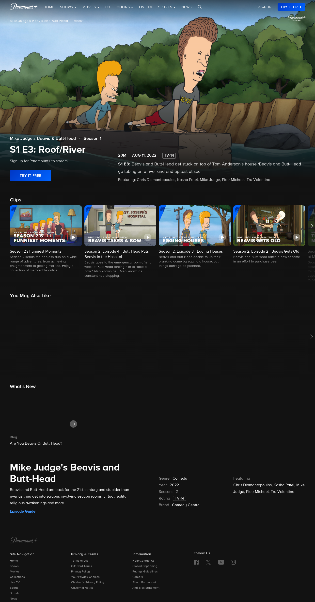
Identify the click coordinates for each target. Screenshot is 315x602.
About (78, 21)
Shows (14, 566)
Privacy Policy (80, 571)
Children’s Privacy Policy (87, 582)
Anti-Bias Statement (145, 587)
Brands (14, 593)
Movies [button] (89, 7)
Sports (14, 587)
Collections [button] (118, 7)
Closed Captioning (144, 566)
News (186, 7)
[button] (46, 239)
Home (49, 7)
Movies (14, 571)
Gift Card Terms (81, 566)
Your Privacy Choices (85, 577)
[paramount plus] (24, 7)
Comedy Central (186, 505)
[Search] (200, 7)
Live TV (145, 7)
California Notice (82, 587)
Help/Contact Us (143, 560)
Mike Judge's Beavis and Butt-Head (39, 21)
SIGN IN (265, 7)
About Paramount (144, 582)
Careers (137, 577)
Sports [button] (165, 7)
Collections (17, 577)
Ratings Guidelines (145, 571)
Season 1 (92, 138)
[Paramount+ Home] (24, 540)
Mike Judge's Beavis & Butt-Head (43, 138)
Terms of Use (80, 560)
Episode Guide (22, 511)
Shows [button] (67, 7)
